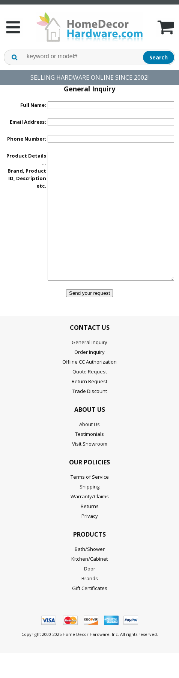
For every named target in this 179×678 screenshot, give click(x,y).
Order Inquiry (89, 374)
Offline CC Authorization (89, 384)
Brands (89, 601)
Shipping (89, 509)
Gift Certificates (89, 610)
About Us (89, 446)
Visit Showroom (89, 466)
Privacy (89, 538)
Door (89, 591)
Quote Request (89, 394)
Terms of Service (90, 499)
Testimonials (89, 456)
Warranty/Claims (90, 519)
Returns (90, 528)
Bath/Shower (90, 571)
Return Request (89, 403)
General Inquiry (89, 364)
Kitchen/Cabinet (89, 581)
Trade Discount (89, 413)
